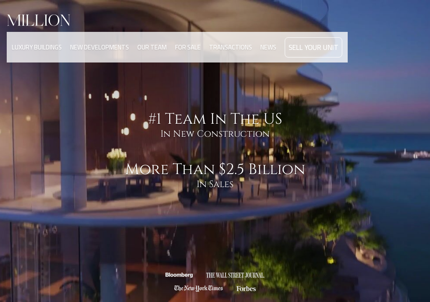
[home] (47, 20)
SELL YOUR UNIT (308, 37)
